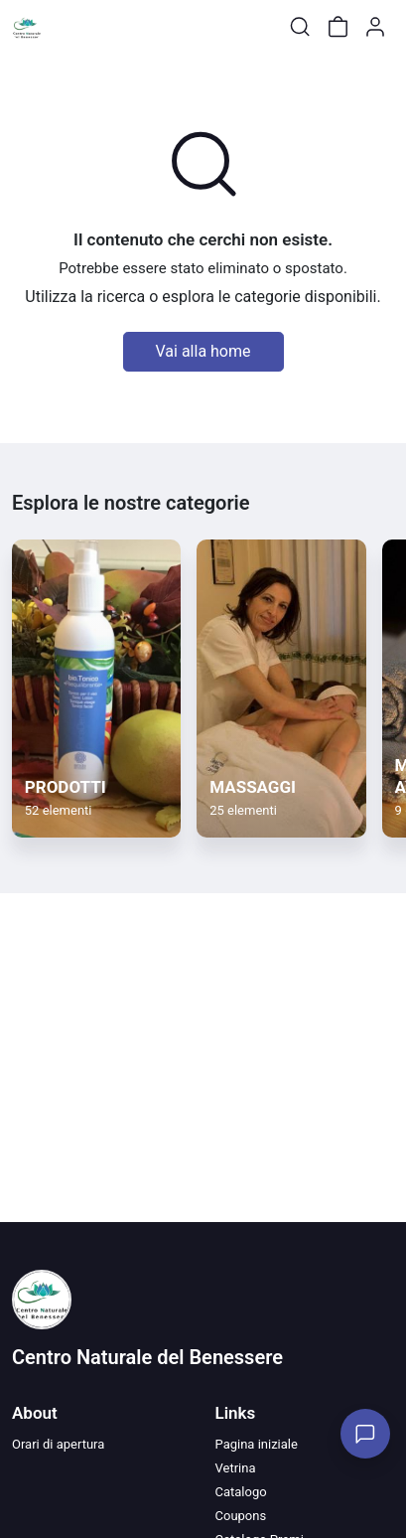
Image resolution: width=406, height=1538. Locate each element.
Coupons (241, 1515)
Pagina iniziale (256, 1444)
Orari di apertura (58, 1444)
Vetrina (235, 1468)
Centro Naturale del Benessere (147, 1357)
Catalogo (241, 1491)
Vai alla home (203, 351)
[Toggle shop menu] (66, 27)
